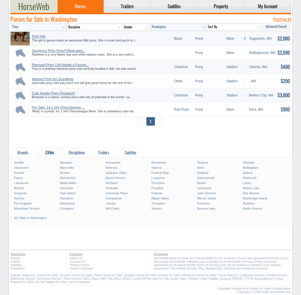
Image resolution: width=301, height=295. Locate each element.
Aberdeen (66, 198)
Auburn (248, 172)
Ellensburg (67, 203)
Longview (157, 178)
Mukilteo (249, 203)
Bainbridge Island (255, 198)
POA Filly (39, 37)
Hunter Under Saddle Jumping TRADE (215, 278)
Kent (200, 167)
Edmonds (66, 188)
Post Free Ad (282, 19)
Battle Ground (252, 208)
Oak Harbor (68, 193)
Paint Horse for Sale (108, 275)
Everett (19, 172)
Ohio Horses (72, 278)
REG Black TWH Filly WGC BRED (107, 278)
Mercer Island (206, 198)
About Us (76, 258)
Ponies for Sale (169, 275)
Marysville (67, 167)
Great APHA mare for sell (151, 278)
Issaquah (20, 193)
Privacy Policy (79, 265)
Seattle (19, 162)
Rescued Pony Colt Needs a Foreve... (60, 65)
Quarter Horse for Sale (76, 275)
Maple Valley (160, 198)
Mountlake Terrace (27, 208)
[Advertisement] (150, 136)
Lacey (247, 183)
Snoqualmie (114, 198)
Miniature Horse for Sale (199, 275)
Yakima (156, 167)
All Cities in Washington (30, 218)
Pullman (157, 193)
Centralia (112, 188)
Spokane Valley (116, 172)
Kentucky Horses (49, 278)
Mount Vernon (115, 178)
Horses (16, 258)
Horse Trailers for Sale (51, 282)
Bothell (19, 188)
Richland (112, 183)
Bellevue (112, 167)
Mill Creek (112, 208)
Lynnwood (204, 188)
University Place (117, 193)
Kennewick (113, 162)
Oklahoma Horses (22, 278)
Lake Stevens (206, 193)
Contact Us (77, 261)
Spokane (66, 162)
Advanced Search (276, 26)
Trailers (16, 261)
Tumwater (158, 203)
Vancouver (21, 167)
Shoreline (157, 183)
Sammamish (205, 178)
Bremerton (158, 162)
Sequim (156, 208)
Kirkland (202, 172)
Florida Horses (276, 275)
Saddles (16, 265)
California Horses (252, 275)
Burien (201, 183)
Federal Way (160, 172)
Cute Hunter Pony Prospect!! (53, 93)
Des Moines (251, 193)
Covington (67, 208)
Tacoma (202, 162)
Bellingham (250, 167)
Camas (111, 203)
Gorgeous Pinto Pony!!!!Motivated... (59, 51)
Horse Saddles (79, 282)
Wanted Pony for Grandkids (53, 79)
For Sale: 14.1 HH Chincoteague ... (58, 107)
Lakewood (21, 183)
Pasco (18, 178)
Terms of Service (81, 268)
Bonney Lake (206, 208)
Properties (18, 268)
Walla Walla (68, 183)
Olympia (248, 162)
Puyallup (157, 188)
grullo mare (179, 278)
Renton (65, 172)
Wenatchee (67, 178)
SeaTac (19, 198)
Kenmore (203, 203)
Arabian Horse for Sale (140, 275)
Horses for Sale (47, 275)
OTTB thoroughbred (259, 278)
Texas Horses (228, 275)
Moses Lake (251, 188)
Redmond (250, 178)
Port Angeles (23, 203)
